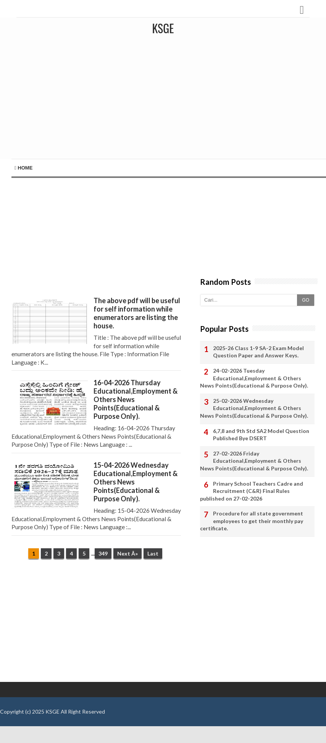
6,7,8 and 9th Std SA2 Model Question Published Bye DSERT (261, 435)
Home (23, 168)
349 (103, 553)
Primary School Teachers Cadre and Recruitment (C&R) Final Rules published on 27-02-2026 (251, 491)
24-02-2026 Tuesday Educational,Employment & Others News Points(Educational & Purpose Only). (254, 378)
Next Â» (127, 553)
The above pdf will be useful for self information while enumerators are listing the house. (137, 313)
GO (305, 300)
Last (152, 553)
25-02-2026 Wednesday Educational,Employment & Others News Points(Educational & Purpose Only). (254, 408)
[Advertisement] (165, 101)
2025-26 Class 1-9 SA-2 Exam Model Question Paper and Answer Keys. (258, 352)
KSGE (52, 711)
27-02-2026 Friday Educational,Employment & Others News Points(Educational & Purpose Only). (254, 461)
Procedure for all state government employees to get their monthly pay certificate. (251, 520)
